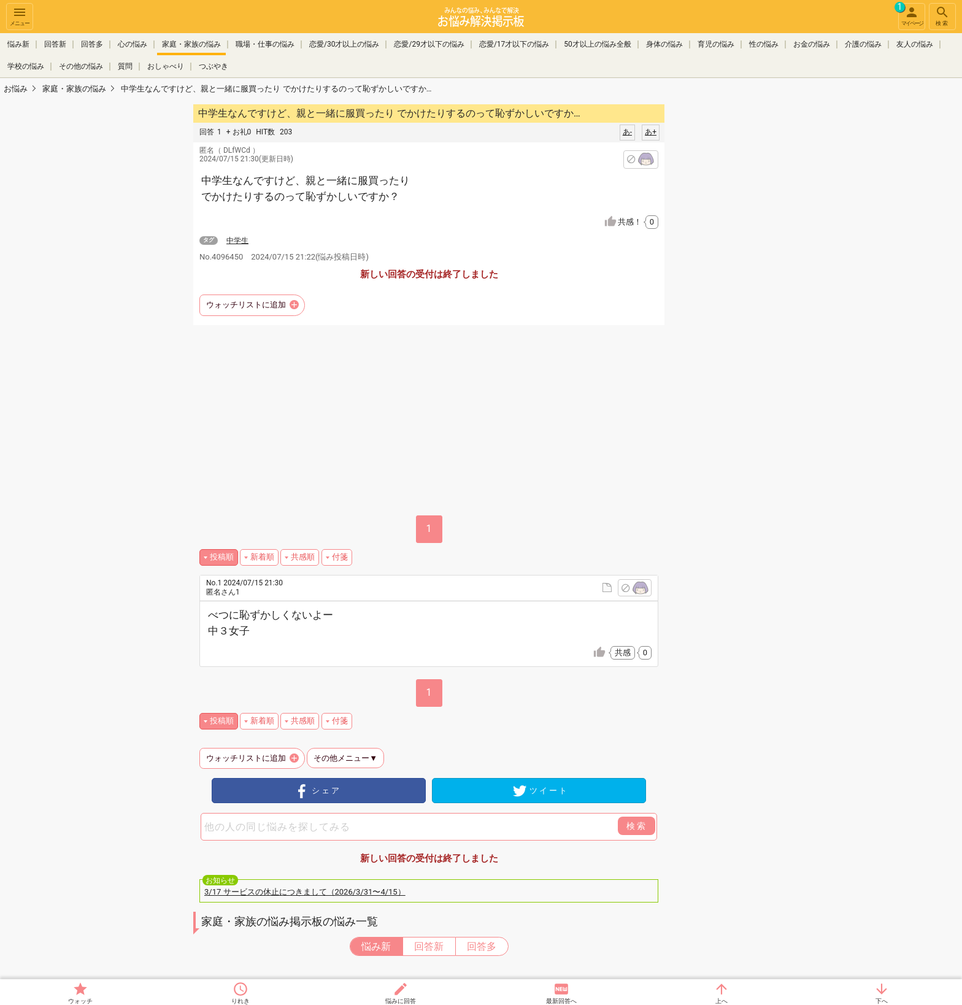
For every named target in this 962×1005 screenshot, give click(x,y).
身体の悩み (664, 44)
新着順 (262, 556)
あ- (627, 132)
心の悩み (132, 44)
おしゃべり (165, 66)
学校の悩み (25, 66)
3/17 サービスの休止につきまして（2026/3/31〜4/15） (305, 891)
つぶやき (213, 66)
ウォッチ (80, 1001)
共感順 (303, 556)
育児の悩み (716, 44)
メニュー (19, 15)
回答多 (92, 44)
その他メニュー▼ (345, 758)
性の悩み (764, 44)
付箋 (340, 556)
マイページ (910, 14)
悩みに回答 (400, 1001)
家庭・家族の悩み (191, 44)
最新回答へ (561, 1001)
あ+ (650, 132)
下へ (881, 1001)
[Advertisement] (751, 286)
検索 (942, 15)
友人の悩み (914, 44)
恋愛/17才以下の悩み (514, 44)
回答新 (55, 44)
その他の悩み (81, 66)
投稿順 (222, 556)
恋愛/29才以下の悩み (429, 44)
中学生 (237, 240)
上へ (721, 1001)
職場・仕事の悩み (265, 44)
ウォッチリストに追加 (246, 304)
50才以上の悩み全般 (597, 44)
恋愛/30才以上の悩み (344, 44)
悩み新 (18, 44)
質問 (125, 66)
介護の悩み (863, 44)
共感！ (638, 222)
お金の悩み (811, 44)
